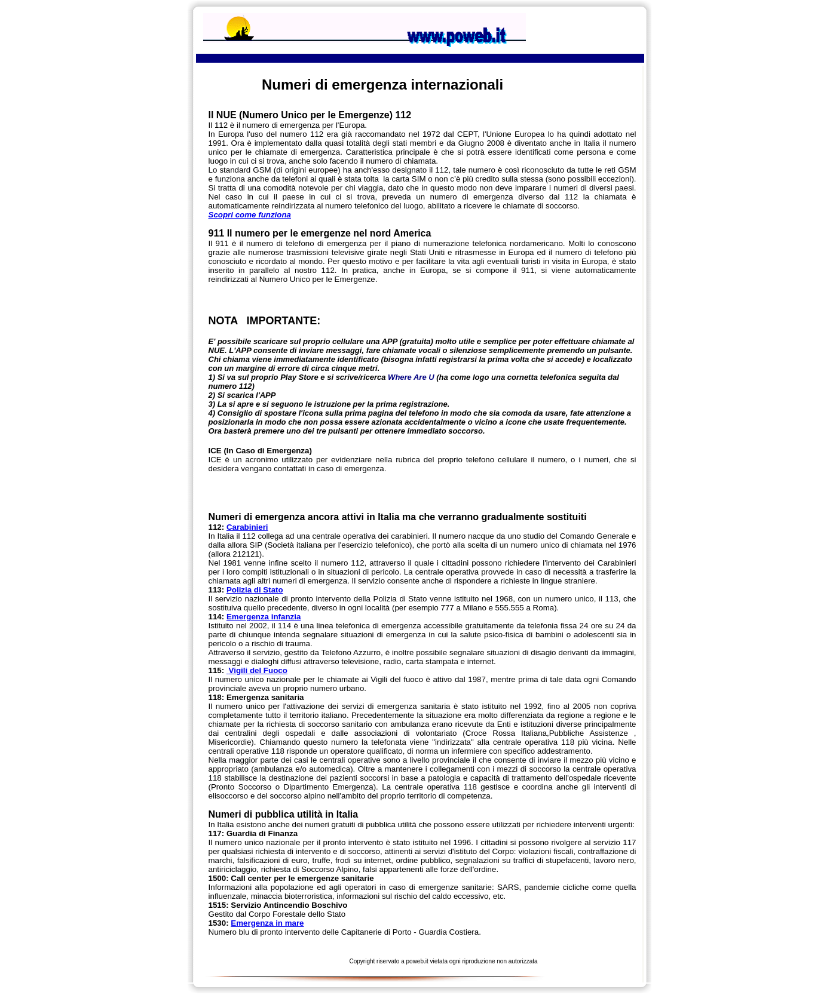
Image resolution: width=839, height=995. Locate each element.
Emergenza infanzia (263, 616)
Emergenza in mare (267, 923)
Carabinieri (247, 527)
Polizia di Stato (254, 589)
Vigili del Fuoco (256, 670)
